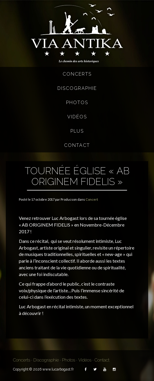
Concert (92, 199)
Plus (77, 131)
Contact (77, 145)
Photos (77, 102)
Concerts (77, 74)
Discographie (77, 88)
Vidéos (77, 117)
